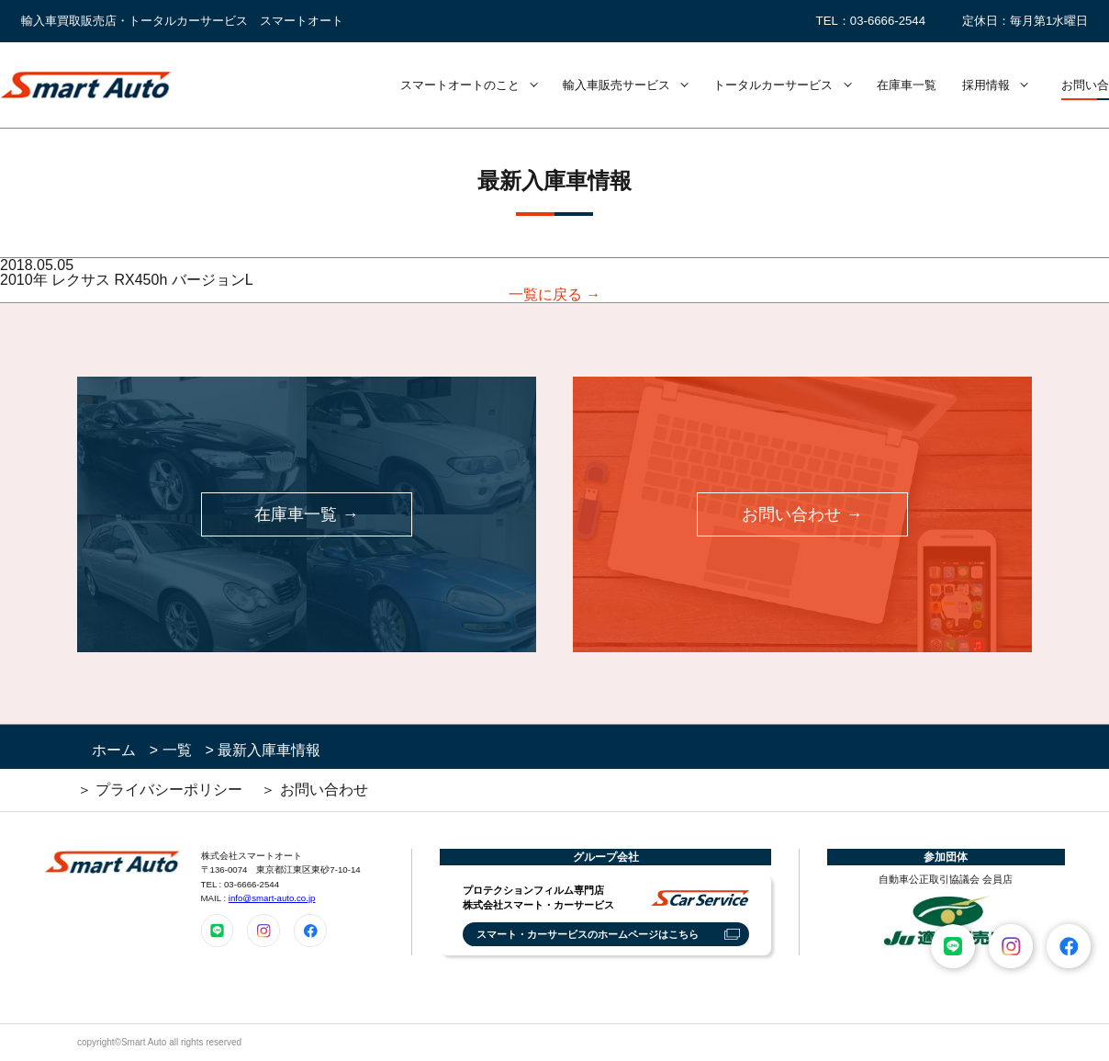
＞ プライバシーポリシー (159, 789)
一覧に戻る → (554, 295)
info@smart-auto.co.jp (272, 898)
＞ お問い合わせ (314, 789)
